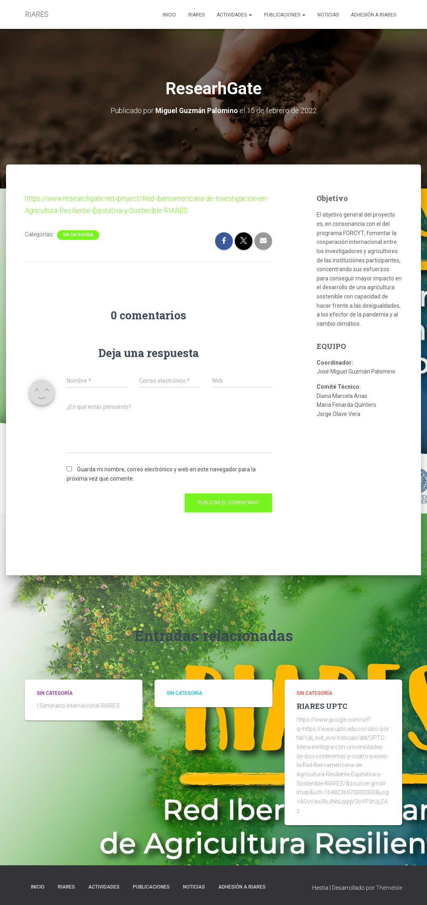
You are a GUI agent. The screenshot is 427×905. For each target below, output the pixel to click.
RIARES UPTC (322, 705)
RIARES (196, 15)
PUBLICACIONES (284, 15)
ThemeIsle (389, 887)
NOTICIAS (328, 15)
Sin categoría (78, 234)
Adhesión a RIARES (373, 15)
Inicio (169, 15)
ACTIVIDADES (234, 15)
